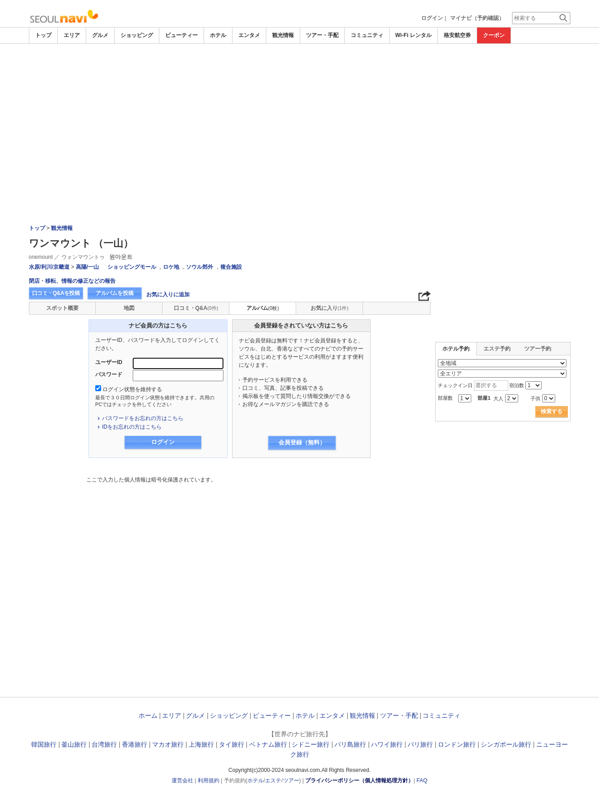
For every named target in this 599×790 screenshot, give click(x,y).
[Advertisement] (300, 111)
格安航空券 (457, 35)
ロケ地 (171, 267)
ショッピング (137, 35)
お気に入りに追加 (168, 294)
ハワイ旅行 (387, 744)
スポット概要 (62, 308)
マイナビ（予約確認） (477, 18)
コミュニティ (367, 35)
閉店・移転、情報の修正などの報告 (72, 281)
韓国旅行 (43, 744)
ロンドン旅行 (457, 744)
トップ (43, 35)
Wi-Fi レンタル (413, 35)
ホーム (148, 715)
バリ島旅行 (350, 744)
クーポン (494, 35)
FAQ (422, 780)
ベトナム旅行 (268, 744)
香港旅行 (134, 744)
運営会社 (182, 780)
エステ (273, 780)
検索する (551, 411)
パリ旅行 (420, 744)
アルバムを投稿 (115, 293)
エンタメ (249, 35)
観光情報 (283, 35)
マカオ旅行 (168, 744)
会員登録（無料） (302, 442)
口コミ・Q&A (196, 308)
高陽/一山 (87, 267)
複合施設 (231, 267)
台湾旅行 (104, 744)
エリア (72, 35)
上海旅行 (201, 744)
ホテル (218, 35)
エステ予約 (497, 349)
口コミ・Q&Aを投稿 (56, 293)
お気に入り (329, 308)
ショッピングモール (131, 267)
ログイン (432, 18)
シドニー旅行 (311, 744)
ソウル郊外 (199, 267)
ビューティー (181, 35)
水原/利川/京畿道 (49, 267)
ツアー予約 (537, 349)
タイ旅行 (231, 744)
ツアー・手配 (322, 35)
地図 (129, 308)
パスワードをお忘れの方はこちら (142, 418)
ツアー (291, 780)
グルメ (100, 35)
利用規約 (208, 780)
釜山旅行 (74, 744)
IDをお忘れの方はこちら (132, 427)
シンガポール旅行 (506, 744)
